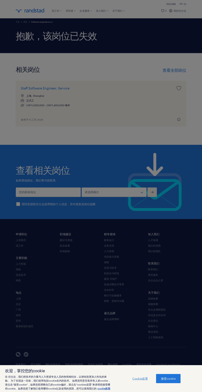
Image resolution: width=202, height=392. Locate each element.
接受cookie (168, 378)
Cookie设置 (140, 378)
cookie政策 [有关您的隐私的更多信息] (103, 388)
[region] (101, 378)
